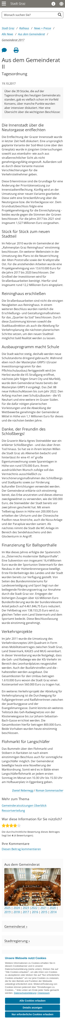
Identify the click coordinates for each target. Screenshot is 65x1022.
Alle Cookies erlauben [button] (32, 1000)
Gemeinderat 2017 (13, 40)
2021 (43, 908)
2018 (17, 912)
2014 (53, 912)
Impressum (44, 993)
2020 (53, 908)
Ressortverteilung (13, 810)
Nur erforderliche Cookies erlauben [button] (32, 1014)
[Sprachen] (61, 4)
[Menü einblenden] (4, 3)
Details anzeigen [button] (32, 1007)
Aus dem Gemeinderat (31, 34)
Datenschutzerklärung (25, 993)
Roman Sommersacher (49, 790)
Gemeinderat (15, 926)
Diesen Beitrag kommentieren (21, 849)
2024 (17, 908)
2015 (44, 912)
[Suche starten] (60, 14)
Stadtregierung (17, 940)
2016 (35, 912)
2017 (26, 912)
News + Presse (42, 28)
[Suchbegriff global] (30, 15)
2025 (7, 908)
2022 (34, 908)
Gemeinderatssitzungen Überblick (24, 805)
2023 (26, 908)
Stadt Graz (17, 3)
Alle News (7, 34)
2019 (7, 912)
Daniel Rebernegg (22, 790)
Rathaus (24, 28)
